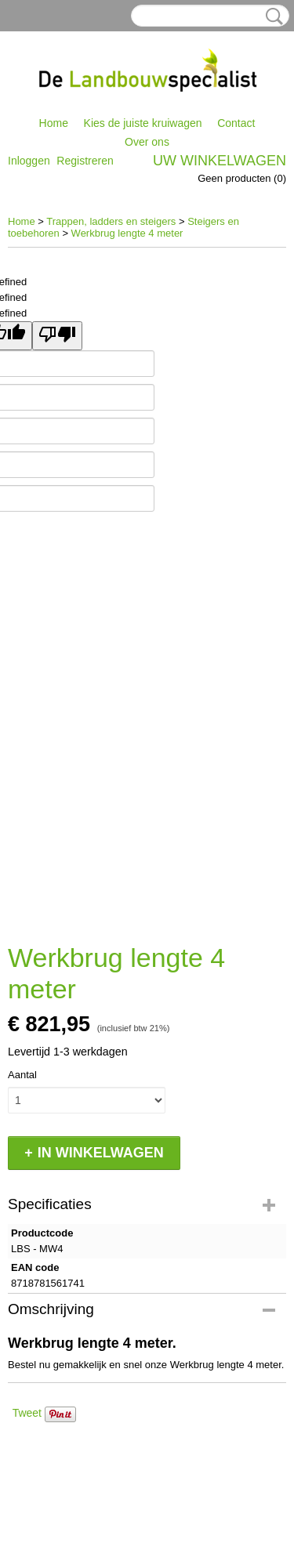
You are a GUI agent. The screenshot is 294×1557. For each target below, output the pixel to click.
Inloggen (29, 160)
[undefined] (57, 335)
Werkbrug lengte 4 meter (127, 233)
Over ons (147, 142)
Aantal (22, 1075)
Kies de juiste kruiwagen (143, 123)
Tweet (27, 1413)
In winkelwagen (101, 1153)
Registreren (84, 160)
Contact (236, 123)
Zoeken (271, 16)
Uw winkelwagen (219, 160)
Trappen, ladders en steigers (111, 221)
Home (53, 123)
